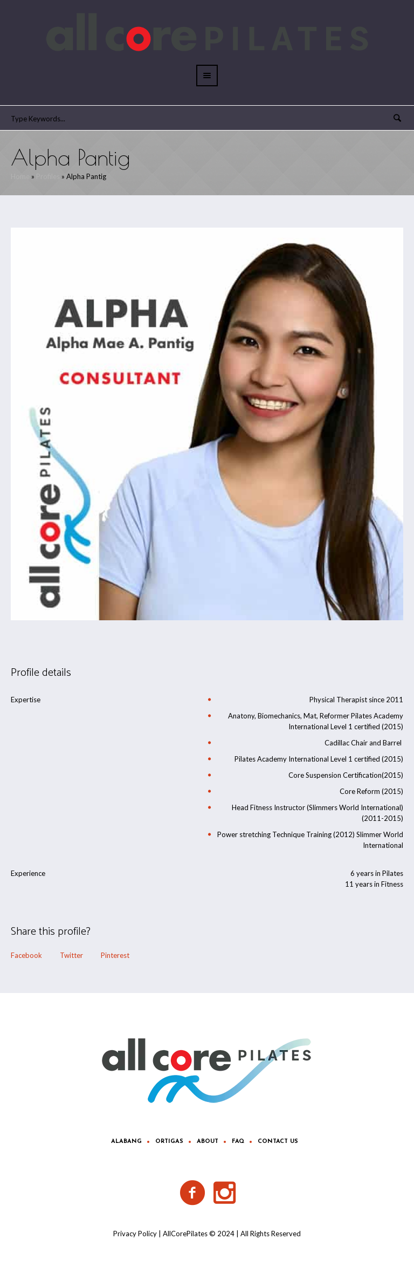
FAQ (238, 1142)
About (207, 1142)
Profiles (48, 176)
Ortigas (169, 1142)
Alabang (126, 1142)
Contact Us (278, 1142)
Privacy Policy (135, 1233)
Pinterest (115, 955)
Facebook (26, 955)
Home (20, 176)
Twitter (71, 955)
